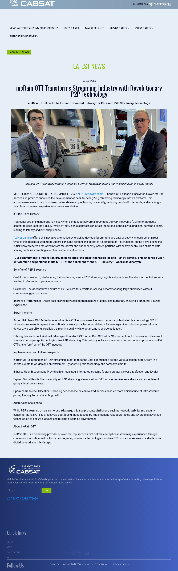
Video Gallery (144, 28)
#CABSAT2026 (29, 507)
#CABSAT (13, 507)
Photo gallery (119, 28)
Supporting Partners (24, 36)
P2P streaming (22, 237)
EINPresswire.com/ (91, 194)
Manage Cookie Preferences (76, 564)
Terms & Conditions (97, 564)
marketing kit (94, 28)
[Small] (24, 499)
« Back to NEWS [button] (19, 52)
